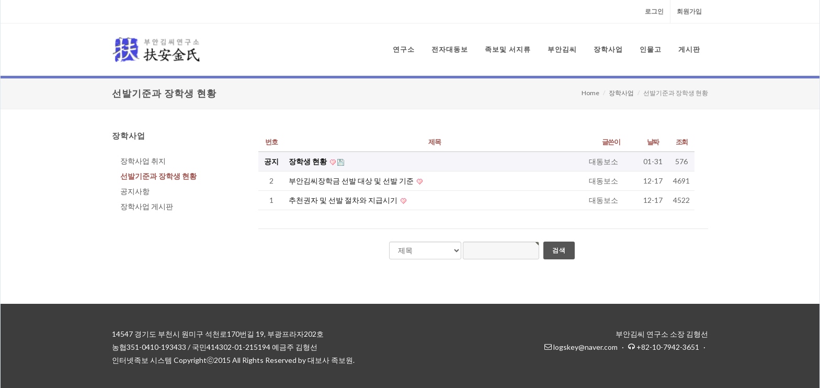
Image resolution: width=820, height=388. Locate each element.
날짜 (653, 142)
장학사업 (621, 93)
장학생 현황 (308, 161)
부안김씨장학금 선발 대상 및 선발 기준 (352, 180)
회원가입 (689, 11)
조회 (682, 142)
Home (590, 93)
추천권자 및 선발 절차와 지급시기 (344, 200)
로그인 (654, 11)
